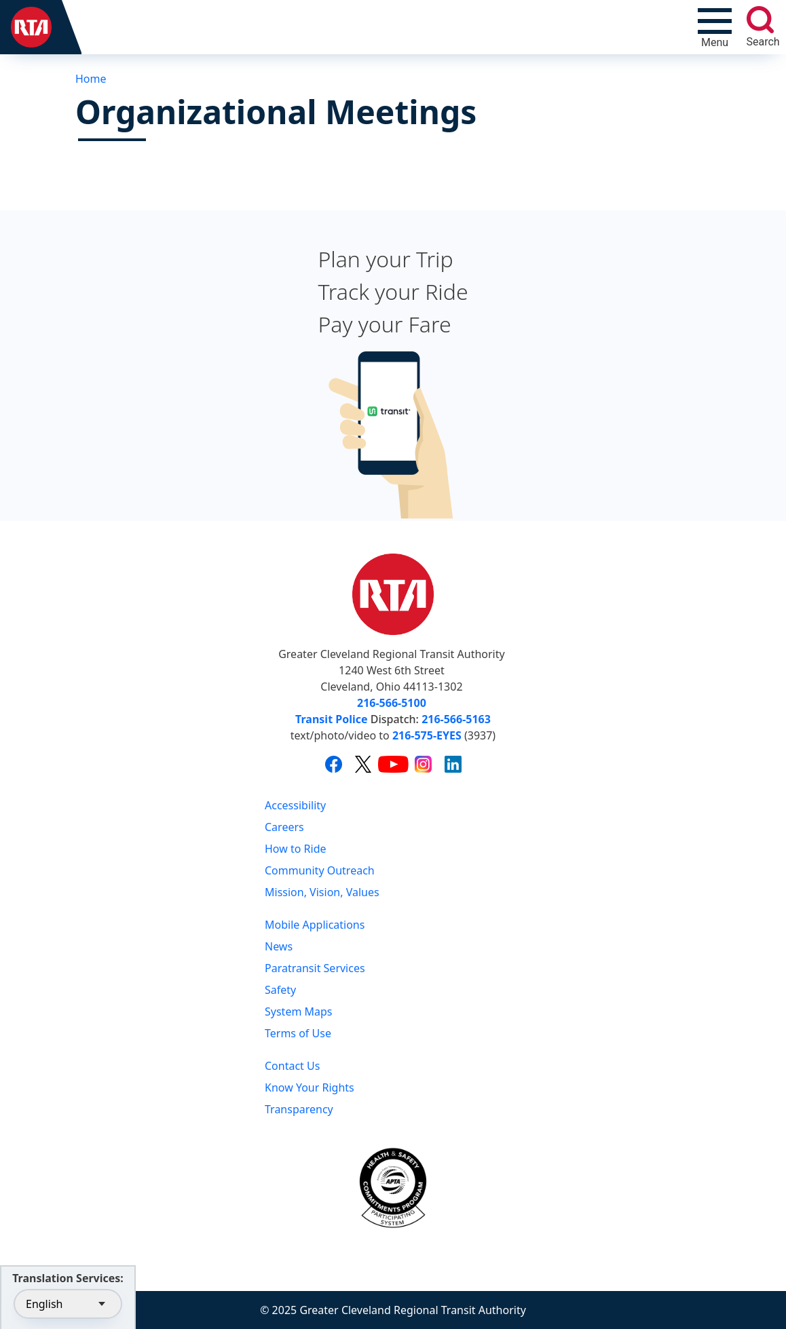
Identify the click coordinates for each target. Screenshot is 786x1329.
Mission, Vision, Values (322, 892)
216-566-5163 (456, 719)
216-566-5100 (391, 702)
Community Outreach (320, 870)
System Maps (299, 1011)
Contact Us (292, 1065)
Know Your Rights (309, 1087)
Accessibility (295, 805)
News (279, 946)
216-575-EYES (427, 735)
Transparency (299, 1109)
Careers (284, 827)
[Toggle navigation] (715, 27)
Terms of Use (298, 1033)
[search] (760, 19)
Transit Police (331, 719)
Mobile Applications (314, 924)
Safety (280, 989)
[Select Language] (68, 1304)
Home (91, 78)
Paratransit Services (315, 968)
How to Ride (295, 848)
